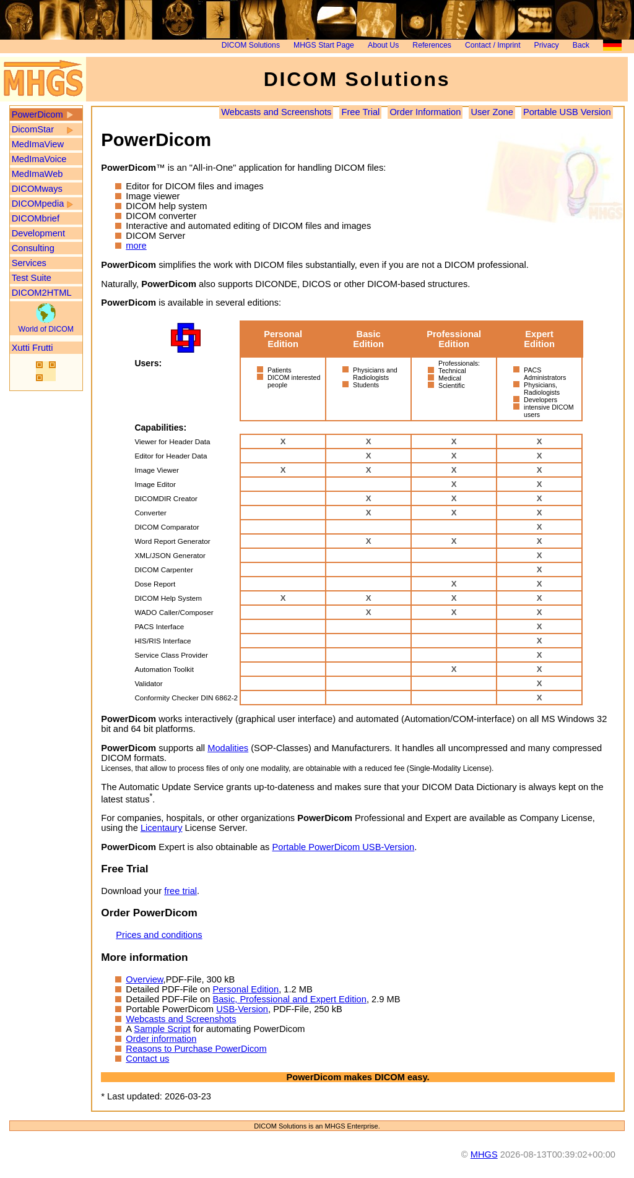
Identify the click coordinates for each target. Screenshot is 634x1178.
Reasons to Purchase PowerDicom (196, 1049)
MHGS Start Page (323, 45)
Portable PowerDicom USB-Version (343, 847)
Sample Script (162, 1029)
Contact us (147, 1059)
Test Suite (31, 278)
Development (38, 233)
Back (581, 45)
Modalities (227, 748)
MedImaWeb (37, 174)
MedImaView (38, 144)
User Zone (492, 112)
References (431, 45)
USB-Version (242, 1009)
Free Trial (360, 112)
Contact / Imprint (493, 45)
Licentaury (162, 828)
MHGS (484, 1154)
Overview (144, 979)
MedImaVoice (39, 159)
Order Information (425, 112)
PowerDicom (37, 114)
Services (29, 263)
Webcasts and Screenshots (276, 112)
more (136, 246)
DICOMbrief (35, 218)
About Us (383, 45)
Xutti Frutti (32, 348)
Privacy (546, 45)
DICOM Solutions (251, 45)
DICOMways (37, 189)
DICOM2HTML (42, 293)
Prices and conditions (159, 935)
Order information (161, 1039)
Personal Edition (245, 989)
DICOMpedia (38, 204)
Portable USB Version (567, 112)
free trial (180, 891)
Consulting (33, 248)
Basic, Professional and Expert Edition (289, 999)
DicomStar (33, 129)
